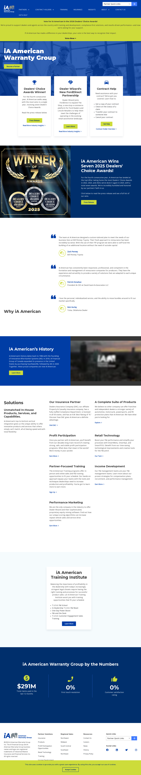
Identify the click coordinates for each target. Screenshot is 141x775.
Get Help (106, 124)
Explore (99, 422)
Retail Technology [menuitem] (44, 752)
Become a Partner (13, 66)
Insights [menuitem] (92, 10)
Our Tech (99, 456)
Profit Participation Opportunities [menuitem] (45, 747)
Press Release (34, 120)
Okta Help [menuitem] (23, 15)
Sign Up (53, 492)
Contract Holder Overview (106, 129)
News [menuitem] (85, 746)
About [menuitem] (104, 10)
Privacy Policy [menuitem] (88, 754)
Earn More (54, 456)
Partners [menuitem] (23, 10)
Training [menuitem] (64, 10)
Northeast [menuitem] (64, 754)
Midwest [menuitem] (64, 742)
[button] (107, 750)
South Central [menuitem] (66, 746)
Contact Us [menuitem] (120, 10)
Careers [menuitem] (86, 742)
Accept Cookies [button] (70, 770)
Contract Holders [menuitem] (43, 10)
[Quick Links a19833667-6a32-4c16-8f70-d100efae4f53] (119, 738)
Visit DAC (53, 425)
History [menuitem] (86, 750)
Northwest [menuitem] (65, 738)
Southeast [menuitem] (64, 750)
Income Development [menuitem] (46, 760)
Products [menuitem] (41, 742)
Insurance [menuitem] (77, 10)
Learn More (70, 126)
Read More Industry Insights (34, 125)
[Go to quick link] (134, 4)
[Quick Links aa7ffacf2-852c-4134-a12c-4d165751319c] (117, 4)
